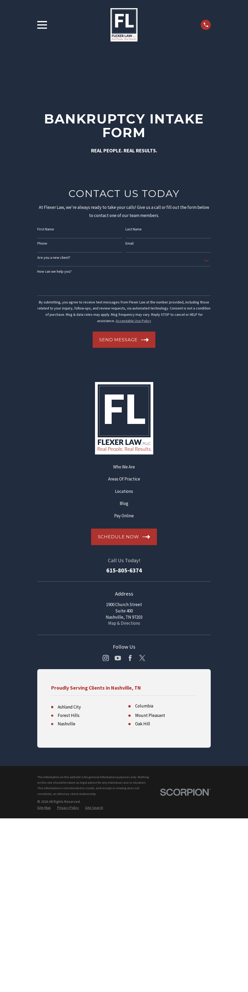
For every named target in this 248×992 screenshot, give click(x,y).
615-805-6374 (124, 570)
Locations (124, 491)
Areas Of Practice (124, 479)
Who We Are (124, 467)
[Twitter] (142, 658)
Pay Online (124, 516)
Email (129, 243)
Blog (124, 503)
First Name (45, 229)
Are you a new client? (53, 257)
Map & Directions (124, 623)
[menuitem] (44, 981)
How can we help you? (54, 271)
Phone (42, 243)
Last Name (133, 229)
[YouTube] (118, 658)
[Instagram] (106, 658)
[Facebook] (130, 658)
